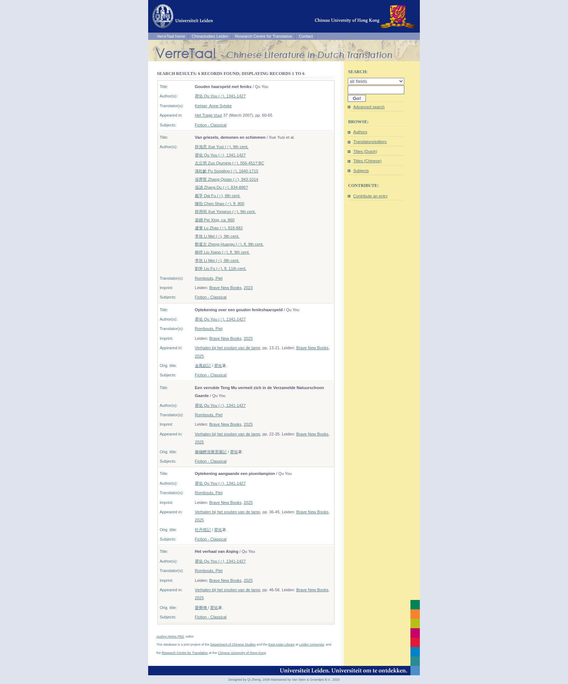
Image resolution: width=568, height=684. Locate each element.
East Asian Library (281, 644)
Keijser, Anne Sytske (213, 106)
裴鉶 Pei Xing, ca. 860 (215, 220)
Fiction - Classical (211, 125)
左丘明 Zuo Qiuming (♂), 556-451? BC (229, 163)
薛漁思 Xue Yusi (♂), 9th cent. (221, 147)
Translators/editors (370, 141)
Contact (306, 36)
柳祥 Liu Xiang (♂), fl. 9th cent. (222, 252)
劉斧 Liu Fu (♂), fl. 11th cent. (220, 268)
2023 (248, 287)
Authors (360, 132)
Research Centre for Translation (264, 36)
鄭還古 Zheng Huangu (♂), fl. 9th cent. (229, 244)
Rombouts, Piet (208, 278)
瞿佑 (218, 365)
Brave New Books (225, 287)
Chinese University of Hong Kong (242, 653)
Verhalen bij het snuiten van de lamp (227, 348)
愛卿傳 (201, 607)
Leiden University (311, 644)
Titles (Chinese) (367, 161)
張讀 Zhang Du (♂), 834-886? (221, 187)
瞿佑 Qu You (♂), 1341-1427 (220, 96)
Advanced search (368, 107)
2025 (248, 338)
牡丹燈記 (203, 529)
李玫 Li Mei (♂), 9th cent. (217, 236)
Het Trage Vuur (208, 115)
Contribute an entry (370, 196)
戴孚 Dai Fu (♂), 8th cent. (218, 195)
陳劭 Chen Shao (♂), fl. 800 (220, 203)
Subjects (361, 170)
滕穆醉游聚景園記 (211, 452)
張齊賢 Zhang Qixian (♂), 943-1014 (226, 179)
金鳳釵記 (203, 365)
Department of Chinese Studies (233, 644)
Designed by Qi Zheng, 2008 (249, 679)
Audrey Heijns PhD (170, 636)
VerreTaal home (171, 36)
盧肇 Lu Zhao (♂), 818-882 (219, 228)
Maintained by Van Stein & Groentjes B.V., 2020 (305, 679)
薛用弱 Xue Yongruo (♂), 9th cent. (225, 211)
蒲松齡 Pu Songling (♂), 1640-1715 (226, 171)
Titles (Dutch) (365, 151)
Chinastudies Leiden (210, 36)
